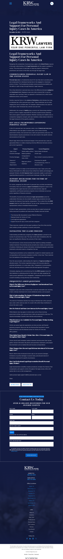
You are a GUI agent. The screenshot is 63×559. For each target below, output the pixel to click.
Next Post (27, 384)
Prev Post (15, 384)
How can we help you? (15, 440)
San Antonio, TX (31, 503)
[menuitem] (26, 554)
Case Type (11, 420)
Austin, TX (31, 486)
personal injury (33, 375)
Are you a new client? (15, 426)
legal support (21, 375)
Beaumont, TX (31, 491)
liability (27, 375)
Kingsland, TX (31, 496)
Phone (11, 414)
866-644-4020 (31, 475)
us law (39, 375)
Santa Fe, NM (31, 505)
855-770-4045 (31, 479)
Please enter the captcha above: (18, 434)
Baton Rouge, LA (31, 488)
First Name (12, 408)
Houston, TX (31, 493)
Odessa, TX (31, 500)
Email (33, 414)
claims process (13, 375)
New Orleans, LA (31, 498)
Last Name (34, 408)
